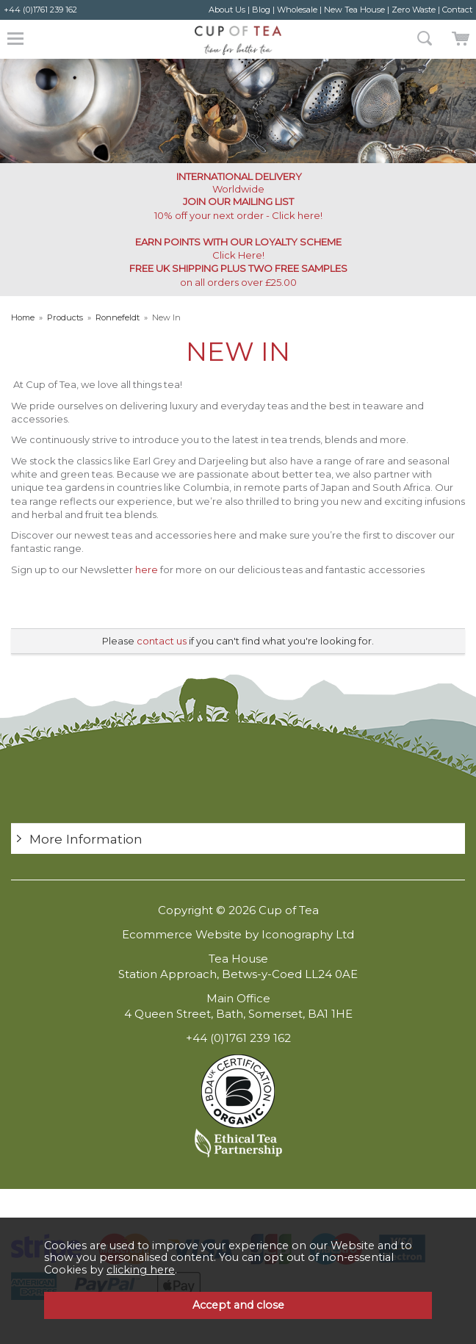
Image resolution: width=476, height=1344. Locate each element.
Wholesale (297, 9)
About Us (227, 9)
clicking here (141, 1269)
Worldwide (238, 182)
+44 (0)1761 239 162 (40, 9)
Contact (457, 9)
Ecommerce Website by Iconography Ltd (238, 934)
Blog (261, 9)
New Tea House (354, 9)
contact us (162, 641)
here (146, 569)
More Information (86, 839)
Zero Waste (414, 9)
